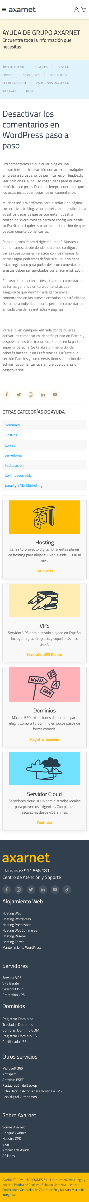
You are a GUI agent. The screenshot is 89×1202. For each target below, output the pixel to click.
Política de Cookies (27, 1185)
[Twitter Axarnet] (18, 394)
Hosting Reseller (14, 936)
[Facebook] (6, 889)
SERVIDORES (31, 75)
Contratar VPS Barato (44, 654)
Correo (10, 445)
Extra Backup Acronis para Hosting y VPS (32, 1091)
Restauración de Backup (19, 1085)
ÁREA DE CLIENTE (13, 67)
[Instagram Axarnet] (31, 394)
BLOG (29, 91)
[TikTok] (67, 889)
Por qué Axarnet (14, 1133)
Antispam (9, 1074)
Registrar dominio (44, 739)
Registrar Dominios (17, 1018)
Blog (5, 1144)
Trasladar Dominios (17, 1024)
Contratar (44, 822)
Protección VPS (13, 994)
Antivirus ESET (13, 1079)
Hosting (11, 434)
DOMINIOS (41, 67)
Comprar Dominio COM (20, 1030)
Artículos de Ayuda (15, 1150)
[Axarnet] (22, 9)
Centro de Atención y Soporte (31, 877)
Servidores (13, 455)
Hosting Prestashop (17, 924)
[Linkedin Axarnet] (43, 394)
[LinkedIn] (43, 889)
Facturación (14, 465)
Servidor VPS (11, 977)
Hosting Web (11, 913)
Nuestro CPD (11, 1138)
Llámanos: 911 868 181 (25, 870)
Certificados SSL (18, 475)
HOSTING (63, 67)
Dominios (12, 425)
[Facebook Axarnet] (6, 394)
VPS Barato (10, 983)
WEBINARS (9, 91)
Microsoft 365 (12, 1068)
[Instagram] (18, 889)
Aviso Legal (75, 1180)
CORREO (7, 75)
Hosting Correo (13, 941)
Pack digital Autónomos (19, 1097)
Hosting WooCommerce (19, 930)
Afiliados (8, 1155)
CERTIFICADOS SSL (14, 83)
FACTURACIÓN (58, 75)
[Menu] (4, 9)
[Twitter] (31, 889)
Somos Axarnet (13, 1127)
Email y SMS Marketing (23, 485)
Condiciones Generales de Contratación (29, 1190)
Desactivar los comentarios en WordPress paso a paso (35, 129)
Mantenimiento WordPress (22, 947)
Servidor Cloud (12, 989)
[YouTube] (55, 889)
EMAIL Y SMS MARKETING (52, 83)
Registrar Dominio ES (19, 1035)
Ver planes (44, 571)
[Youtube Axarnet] (55, 394)
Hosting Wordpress (16, 919)
